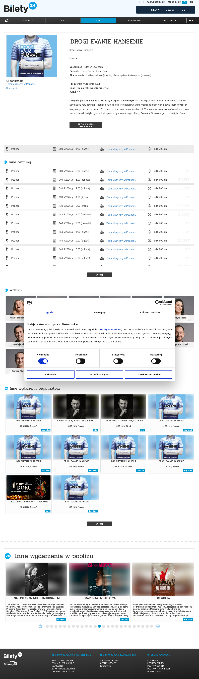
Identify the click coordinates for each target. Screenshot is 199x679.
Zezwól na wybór (99, 374)
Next (158, 626)
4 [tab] (60, 626)
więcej (99, 274)
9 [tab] (82, 626)
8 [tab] (78, 626)
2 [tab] (51, 626)
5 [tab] (65, 626)
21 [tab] (134, 626)
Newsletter (57, 666)
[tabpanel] (36, 592)
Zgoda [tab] (49, 312)
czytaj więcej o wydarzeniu (86, 125)
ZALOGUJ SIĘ (174, 2)
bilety (184, 149)
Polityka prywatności (158, 669)
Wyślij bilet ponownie (63, 663)
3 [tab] (56, 626)
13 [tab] (99, 626)
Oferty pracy (154, 672)
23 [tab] (143, 626)
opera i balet (169, 20)
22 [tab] (138, 626)
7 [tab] (73, 626)
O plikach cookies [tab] (149, 312)
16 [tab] (112, 626)
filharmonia (134, 20)
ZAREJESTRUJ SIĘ (156, 2)
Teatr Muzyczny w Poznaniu (21, 84)
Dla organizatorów (109, 660)
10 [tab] (86, 626)
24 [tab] (147, 626)
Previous (40, 626)
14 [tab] (104, 626)
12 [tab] (95, 626)
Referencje (105, 666)
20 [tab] (130, 626)
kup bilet (46, 430)
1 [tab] (47, 626)
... (190, 20)
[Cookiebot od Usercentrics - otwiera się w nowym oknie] (157, 302)
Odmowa (50, 374)
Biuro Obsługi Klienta (62, 660)
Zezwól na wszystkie (148, 374)
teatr (98, 20)
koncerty (28, 20)
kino (63, 20)
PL (184, 2)
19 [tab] (125, 626)
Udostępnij (11, 88)
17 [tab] (117, 626)
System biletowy (108, 663)
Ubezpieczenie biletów (63, 672)
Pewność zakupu (155, 663)
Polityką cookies (110, 329)
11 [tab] (91, 626)
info (95, 430)
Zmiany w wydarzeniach (64, 669)
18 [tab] (121, 626)
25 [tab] (151, 626)
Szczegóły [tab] (99, 312)
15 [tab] (108, 626)
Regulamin (152, 660)
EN (191, 2)
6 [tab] (69, 626)
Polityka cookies (155, 666)
